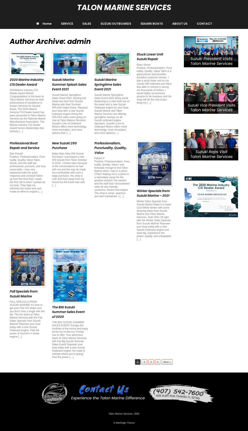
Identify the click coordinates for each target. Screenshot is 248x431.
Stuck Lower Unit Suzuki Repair (150, 56)
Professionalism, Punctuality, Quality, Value (110, 148)
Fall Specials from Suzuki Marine (24, 293)
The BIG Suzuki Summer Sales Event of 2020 (68, 312)
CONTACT (204, 24)
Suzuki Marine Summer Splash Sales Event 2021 (69, 84)
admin (79, 41)
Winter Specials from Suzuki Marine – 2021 (153, 193)
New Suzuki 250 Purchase (64, 145)
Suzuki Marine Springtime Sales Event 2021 (107, 84)
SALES (86, 24)
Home (44, 24)
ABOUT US (179, 24)
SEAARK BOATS (152, 24)
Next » (167, 362)
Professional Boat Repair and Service (24, 145)
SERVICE (67, 24)
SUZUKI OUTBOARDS (116, 24)
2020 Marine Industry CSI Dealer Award (27, 82)
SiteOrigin (121, 423)
